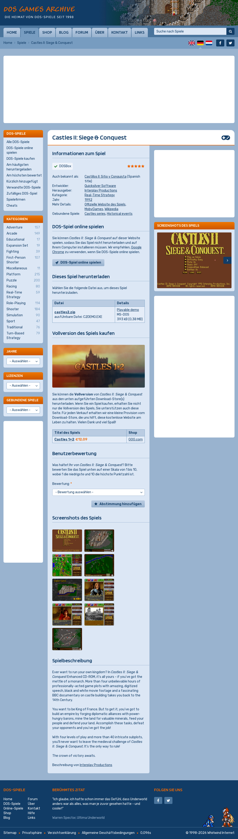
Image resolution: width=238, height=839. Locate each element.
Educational (23, 239)
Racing (23, 286)
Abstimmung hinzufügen (120, 504)
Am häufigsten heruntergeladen (19, 167)
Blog (64, 32)
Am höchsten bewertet (24, 175)
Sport (23, 321)
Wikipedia (111, 209)
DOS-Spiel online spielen (80, 262)
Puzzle (23, 280)
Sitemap (10, 833)
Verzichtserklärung (62, 833)
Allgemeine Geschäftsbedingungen (108, 833)
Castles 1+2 (64, 439)
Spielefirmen (16, 200)
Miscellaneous (23, 268)
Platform (23, 274)
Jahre (12, 351)
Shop (47, 32)
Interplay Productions (101, 191)
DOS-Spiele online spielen (20, 150)
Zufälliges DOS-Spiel (22, 194)
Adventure (23, 227)
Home (12, 32)
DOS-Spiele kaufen (21, 159)
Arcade (23, 233)
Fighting (23, 251)
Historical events (119, 214)
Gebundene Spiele (23, 400)
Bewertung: (62, 484)
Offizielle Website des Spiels (105, 204)
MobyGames (94, 209)
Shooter (23, 309)
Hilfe (31, 813)
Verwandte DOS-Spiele (24, 187)
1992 (88, 200)
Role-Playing (23, 303)
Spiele (29, 32)
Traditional (23, 327)
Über (99, 32)
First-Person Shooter (23, 259)
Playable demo (128, 310)
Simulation (23, 315)
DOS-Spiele (14, 789)
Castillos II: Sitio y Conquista (105, 177)
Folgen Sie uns (168, 789)
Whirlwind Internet (221, 833)
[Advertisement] (119, 67)
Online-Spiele (13, 808)
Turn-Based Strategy (23, 335)
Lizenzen (15, 375)
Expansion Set (23, 245)
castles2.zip (64, 312)
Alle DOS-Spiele (18, 142)
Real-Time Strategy (100, 195)
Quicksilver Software (100, 186)
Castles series (95, 214)
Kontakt (119, 32)
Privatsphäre (32, 833)
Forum (82, 32)
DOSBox (65, 166)
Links (140, 32)
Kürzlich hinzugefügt (22, 181)
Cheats (12, 206)
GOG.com (136, 439)
